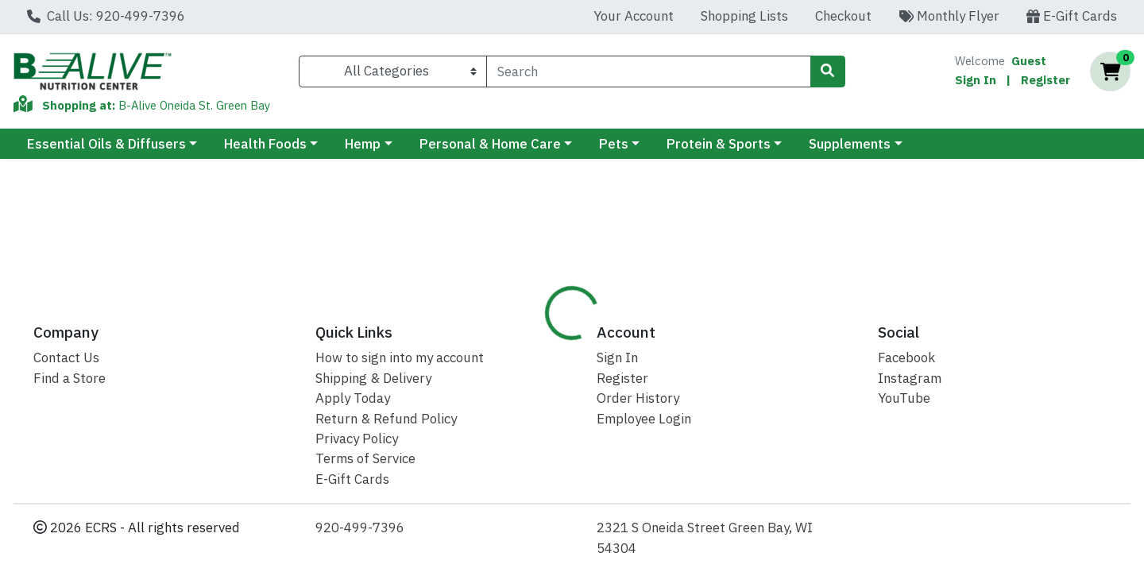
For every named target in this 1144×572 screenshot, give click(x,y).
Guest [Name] (1028, 60)
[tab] (523, 341)
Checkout (843, 16)
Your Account (633, 16)
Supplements (850, 144)
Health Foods (265, 144)
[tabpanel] (810, 447)
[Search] (648, 71)
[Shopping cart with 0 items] (1110, 72)
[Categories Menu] (393, 71)
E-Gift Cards (1071, 16)
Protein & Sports (719, 144)
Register (1045, 79)
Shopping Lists (744, 16)
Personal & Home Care (490, 144)
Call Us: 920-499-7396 (106, 16)
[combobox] (648, 71)
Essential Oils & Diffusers (106, 144)
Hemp (363, 144)
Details (523, 340)
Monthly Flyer (949, 16)
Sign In (975, 79)
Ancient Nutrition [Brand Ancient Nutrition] (691, 421)
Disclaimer (603, 340)
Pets (613, 144)
